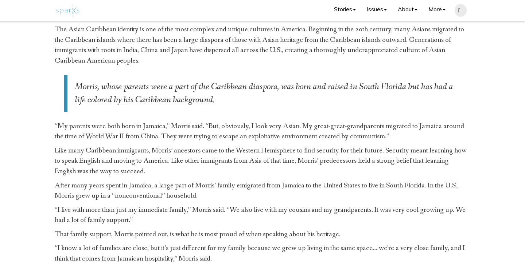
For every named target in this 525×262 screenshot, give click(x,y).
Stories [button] (345, 9)
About (407, 9)
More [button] (437, 9)
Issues (377, 9)
